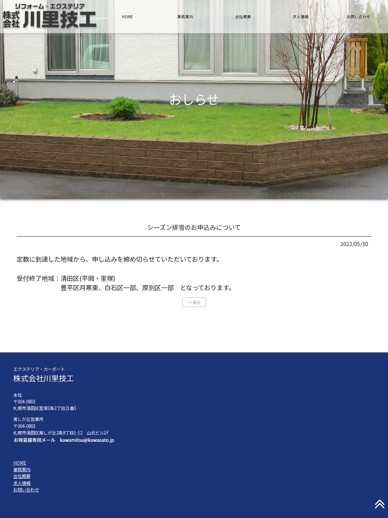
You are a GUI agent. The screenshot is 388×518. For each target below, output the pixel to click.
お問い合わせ (358, 16)
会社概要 (243, 16)
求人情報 (301, 16)
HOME (127, 16)
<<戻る (194, 302)
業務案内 (185, 16)
